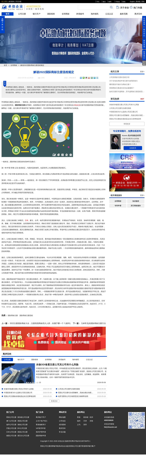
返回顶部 (144, 63)
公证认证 (109, 14)
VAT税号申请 (40, 428)
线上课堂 (4, 1)
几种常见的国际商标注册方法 (93, 323)
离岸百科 (138, 14)
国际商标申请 (41, 436)
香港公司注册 (11, 417)
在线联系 (132, 148)
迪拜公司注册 (11, 425)
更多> (142, 72)
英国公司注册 (23, 432)
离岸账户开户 (41, 417)
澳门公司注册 (11, 421)
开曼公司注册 (11, 428)
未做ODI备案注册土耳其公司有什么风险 (124, 105)
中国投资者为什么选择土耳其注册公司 (123, 112)
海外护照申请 (41, 432)
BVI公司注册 (22, 428)
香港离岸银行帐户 (88, 446)
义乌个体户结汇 (42, 421)
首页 (7, 14)
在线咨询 (144, 21)
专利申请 (118, 206)
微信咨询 (144, 44)
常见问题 (18, 1)
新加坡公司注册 (23, 417)
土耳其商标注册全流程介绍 (119, 77)
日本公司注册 (11, 432)
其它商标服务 (136, 206)
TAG (97, 1)
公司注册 (22, 14)
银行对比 (144, 32)
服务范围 (124, 14)
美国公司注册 (23, 421)
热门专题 (135, 7)
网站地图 (62, 417)
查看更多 (54, 401)
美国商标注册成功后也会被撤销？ (121, 88)
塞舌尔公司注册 (23, 436)
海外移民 (94, 14)
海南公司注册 (23, 425)
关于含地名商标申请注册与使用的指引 (123, 81)
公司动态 (62, 421)
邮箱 (123, 1)
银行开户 (36, 14)
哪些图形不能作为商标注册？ (120, 84)
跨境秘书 (80, 14)
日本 (26, 220)
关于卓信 (122, 7)
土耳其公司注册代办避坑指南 (120, 108)
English (132, 1)
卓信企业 (76, 105)
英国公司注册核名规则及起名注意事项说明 (125, 119)
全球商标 (65, 14)
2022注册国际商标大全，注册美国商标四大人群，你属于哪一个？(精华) (40, 323)
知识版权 (135, 201)
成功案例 (11, 1)
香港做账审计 (41, 425)
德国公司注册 (11, 436)
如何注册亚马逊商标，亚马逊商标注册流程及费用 (127, 91)
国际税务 (51, 14)
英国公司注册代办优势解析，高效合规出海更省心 (127, 115)
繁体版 (138, 1)
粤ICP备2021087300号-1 (81, 441)
